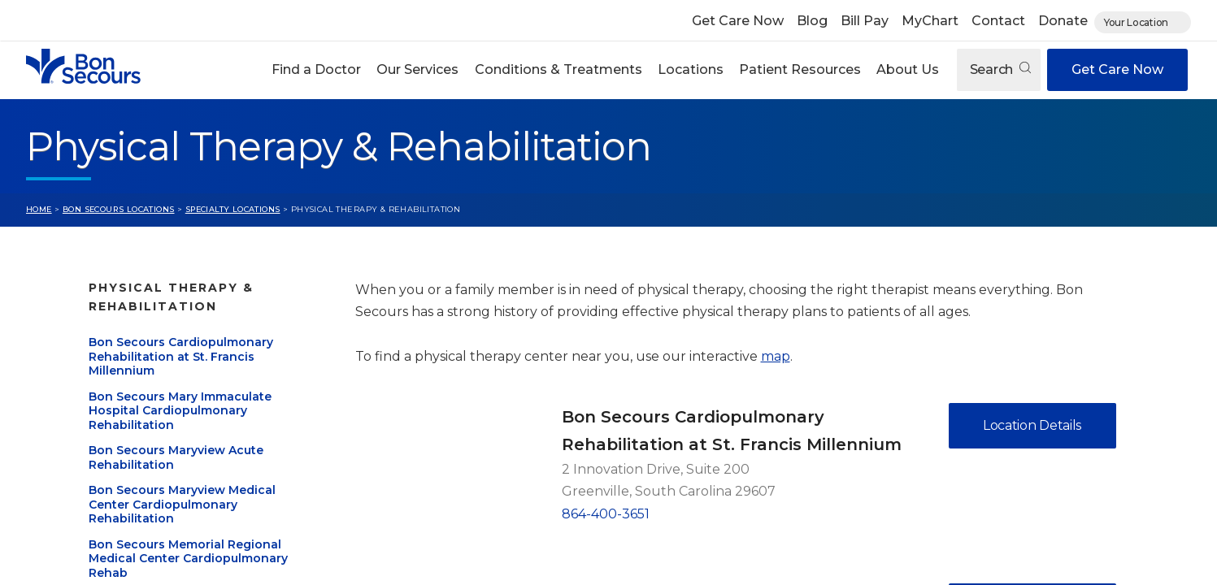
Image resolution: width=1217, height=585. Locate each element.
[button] (316, 69)
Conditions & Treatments (558, 69)
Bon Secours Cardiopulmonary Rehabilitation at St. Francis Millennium (181, 356)
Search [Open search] (1000, 69)
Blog (812, 20)
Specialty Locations (232, 209)
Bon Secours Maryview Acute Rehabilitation (176, 457)
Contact (998, 20)
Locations (691, 69)
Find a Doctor (316, 69)
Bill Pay (865, 20)
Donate (1063, 20)
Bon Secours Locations (119, 209)
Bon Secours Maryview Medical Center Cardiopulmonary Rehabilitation (182, 504)
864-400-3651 (606, 514)
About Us (907, 69)
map (775, 356)
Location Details (1032, 425)
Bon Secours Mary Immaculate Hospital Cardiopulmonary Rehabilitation (180, 410)
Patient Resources (800, 69)
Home (39, 209)
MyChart (930, 20)
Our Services (417, 69)
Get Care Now (738, 20)
